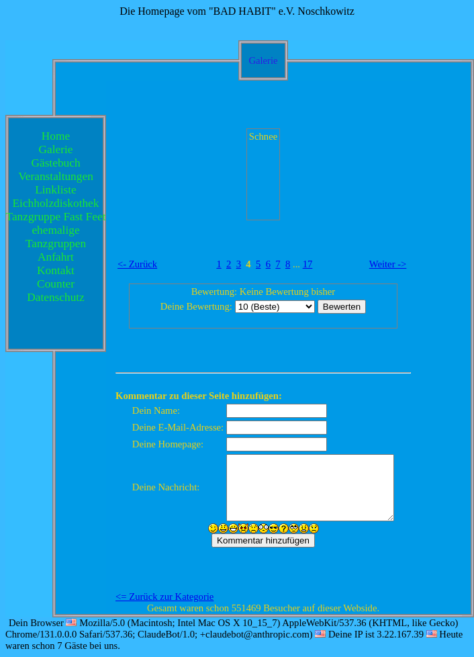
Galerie (56, 149)
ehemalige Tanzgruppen (56, 237)
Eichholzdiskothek (56, 203)
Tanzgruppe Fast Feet (56, 216)
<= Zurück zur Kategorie (164, 596)
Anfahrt (56, 257)
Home (56, 136)
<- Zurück (137, 264)
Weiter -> (388, 264)
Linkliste (56, 189)
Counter (56, 283)
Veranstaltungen (55, 176)
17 (308, 264)
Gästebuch (55, 163)
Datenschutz (56, 297)
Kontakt (56, 270)
